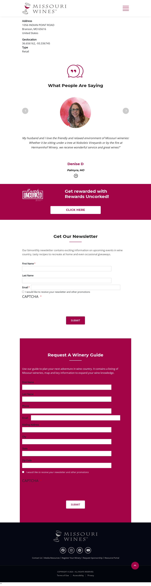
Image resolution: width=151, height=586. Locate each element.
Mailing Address (30, 424)
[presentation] (45, 308)
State (24, 448)
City (24, 436)
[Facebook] (63, 550)
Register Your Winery (71, 558)
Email (25, 287)
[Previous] (25, 111)
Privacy (91, 575)
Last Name (27, 275)
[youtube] (88, 550)
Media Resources (52, 558)
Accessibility (78, 575)
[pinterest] (80, 550)
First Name (28, 263)
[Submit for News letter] (75, 320)
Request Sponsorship (93, 558)
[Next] (126, 111)
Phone (25, 405)
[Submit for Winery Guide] (75, 505)
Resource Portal (112, 558)
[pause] (76, 176)
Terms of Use (63, 575)
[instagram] (71, 550)
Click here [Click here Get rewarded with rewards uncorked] (75, 210)
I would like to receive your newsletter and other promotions (57, 291)
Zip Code (27, 460)
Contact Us (37, 558)
